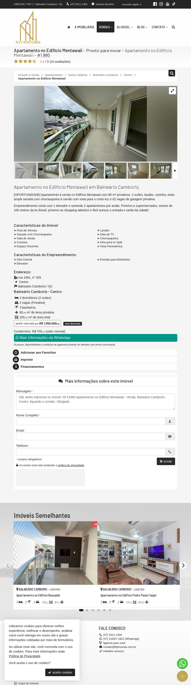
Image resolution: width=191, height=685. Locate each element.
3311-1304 (78, 4)
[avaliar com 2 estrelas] (21, 61)
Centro (54, 291)
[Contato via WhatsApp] (182, 663)
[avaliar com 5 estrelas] (34, 61)
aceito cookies (60, 672)
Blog (142, 27)
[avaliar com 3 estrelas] (25, 61)
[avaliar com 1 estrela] (16, 61)
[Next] (183, 565)
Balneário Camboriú (30, 291)
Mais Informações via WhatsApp (43, 337)
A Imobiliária (84, 27)
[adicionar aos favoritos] (89, 602)
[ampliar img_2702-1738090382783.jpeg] (80, 124)
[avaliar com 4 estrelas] (30, 61)
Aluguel (125, 27)
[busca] (173, 26)
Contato (160, 27)
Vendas (105, 27)
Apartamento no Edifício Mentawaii (47, 50)
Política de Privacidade (24, 656)
